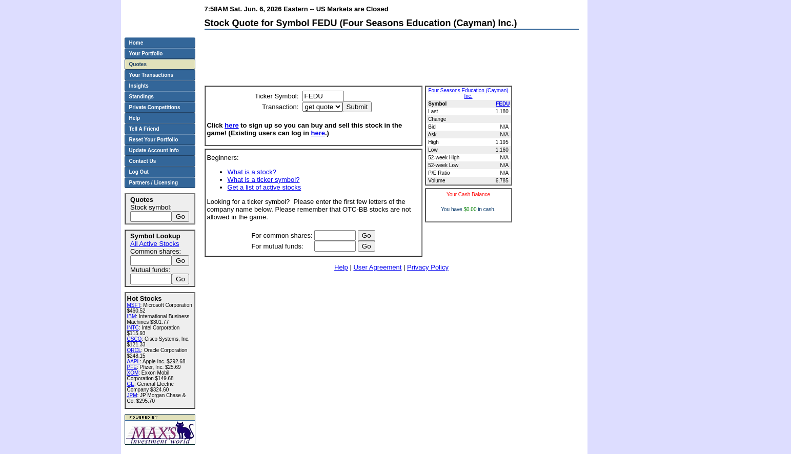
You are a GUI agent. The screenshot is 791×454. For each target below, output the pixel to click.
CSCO (134, 339)
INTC (133, 328)
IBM (131, 316)
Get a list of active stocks (264, 187)
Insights (139, 86)
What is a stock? (252, 172)
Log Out (139, 172)
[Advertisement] (391, 60)
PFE (132, 367)
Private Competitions (154, 107)
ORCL (134, 350)
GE (130, 384)
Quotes (138, 64)
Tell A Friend (144, 129)
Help (341, 267)
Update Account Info (154, 150)
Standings (141, 96)
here (231, 125)
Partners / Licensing (153, 182)
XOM (133, 373)
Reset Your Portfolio (153, 139)
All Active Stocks (154, 243)
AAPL (133, 361)
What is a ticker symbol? (264, 179)
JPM (132, 395)
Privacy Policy (428, 267)
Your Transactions (151, 75)
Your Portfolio (146, 53)
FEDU (503, 104)
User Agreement (377, 267)
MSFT (133, 305)
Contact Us (142, 161)
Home (136, 43)
